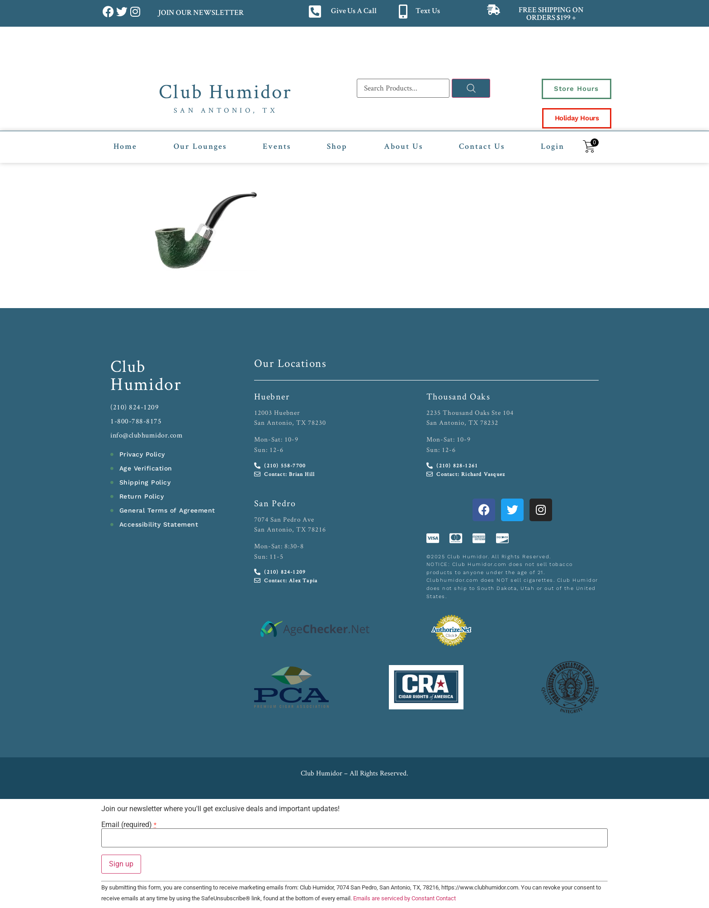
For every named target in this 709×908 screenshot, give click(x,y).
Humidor (146, 383)
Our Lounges (200, 147)
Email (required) (128, 824)
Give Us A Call (354, 11)
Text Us (428, 11)
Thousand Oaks (458, 396)
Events (277, 147)
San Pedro (275, 503)
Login (552, 147)
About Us (403, 147)
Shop (337, 147)
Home (125, 147)
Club (128, 366)
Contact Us (482, 147)
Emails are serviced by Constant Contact (404, 898)
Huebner (272, 396)
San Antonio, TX (226, 110)
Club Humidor (225, 91)
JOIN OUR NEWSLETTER (200, 13)
